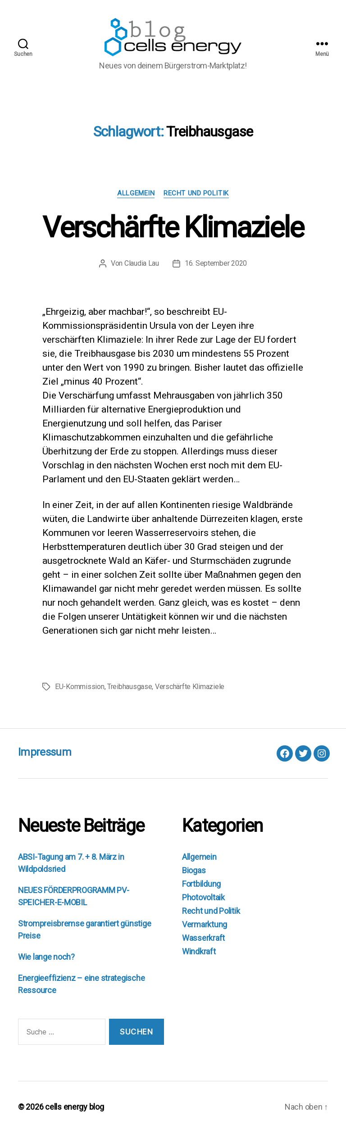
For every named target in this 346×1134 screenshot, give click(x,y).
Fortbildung (201, 885)
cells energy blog (74, 1108)
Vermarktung (204, 925)
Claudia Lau (141, 264)
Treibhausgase (129, 688)
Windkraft (199, 952)
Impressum (44, 753)
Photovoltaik (203, 898)
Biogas (193, 871)
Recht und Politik (196, 195)
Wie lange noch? (46, 958)
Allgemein (136, 195)
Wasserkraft (203, 939)
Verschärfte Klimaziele (172, 229)
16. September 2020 (216, 264)
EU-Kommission (80, 688)
